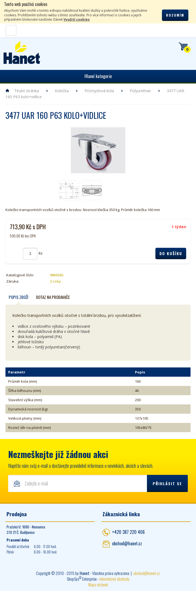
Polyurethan (140, 90)
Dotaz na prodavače (53, 298)
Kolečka (62, 90)
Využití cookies (77, 19)
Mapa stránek (98, 585)
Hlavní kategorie (98, 76)
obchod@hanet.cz (127, 544)
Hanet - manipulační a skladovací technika (22, 52)
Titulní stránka (26, 90)
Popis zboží (18, 298)
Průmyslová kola (99, 90)
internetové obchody (114, 580)
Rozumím (175, 15)
